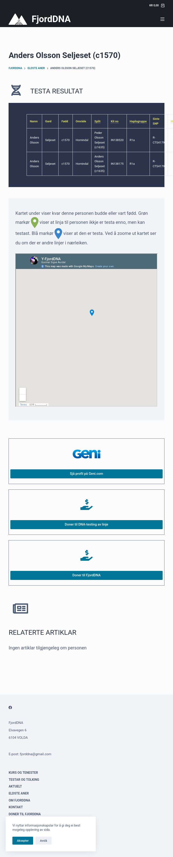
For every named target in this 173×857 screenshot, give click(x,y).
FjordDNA (51, 19)
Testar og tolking (24, 779)
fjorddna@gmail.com (35, 754)
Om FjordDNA (19, 800)
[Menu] (162, 19)
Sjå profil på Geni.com (86, 474)
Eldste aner (19, 793)
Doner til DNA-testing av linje (86, 524)
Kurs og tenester (23, 772)
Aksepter (23, 840)
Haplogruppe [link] (138, 121)
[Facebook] (10, 707)
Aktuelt (15, 786)
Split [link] (97, 121)
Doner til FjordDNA (87, 575)
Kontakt (16, 807)
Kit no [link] (114, 121)
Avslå (43, 840)
